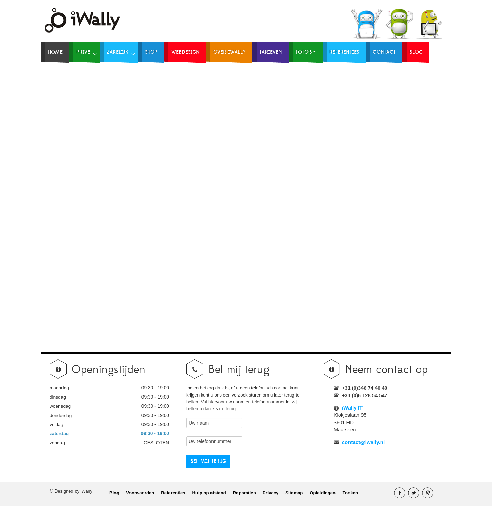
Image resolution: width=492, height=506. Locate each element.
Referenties (173, 492)
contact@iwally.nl (363, 442)
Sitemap (294, 492)
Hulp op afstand (209, 492)
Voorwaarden (140, 492)
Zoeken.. (351, 492)
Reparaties (244, 492)
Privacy (271, 492)
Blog (114, 492)
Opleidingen (323, 492)
